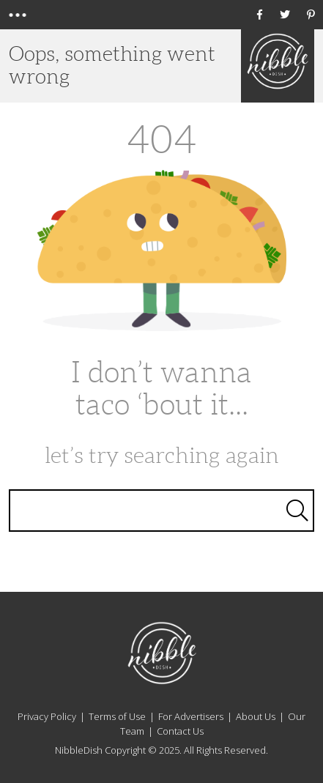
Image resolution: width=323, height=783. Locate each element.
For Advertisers (190, 716)
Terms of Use (117, 716)
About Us (255, 716)
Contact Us (180, 731)
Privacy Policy (47, 716)
